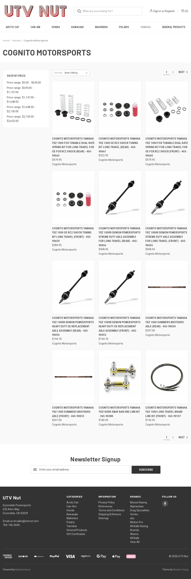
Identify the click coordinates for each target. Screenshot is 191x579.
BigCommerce (22, 569)
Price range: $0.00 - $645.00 (24, 82)
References (105, 506)
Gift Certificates (76, 533)
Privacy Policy (106, 502)
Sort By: (58, 72)
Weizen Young (180, 569)
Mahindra (101, 27)
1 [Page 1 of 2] (166, 72)
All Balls (134, 537)
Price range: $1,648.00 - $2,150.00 (21, 109)
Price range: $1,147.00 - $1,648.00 (21, 99)
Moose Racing (138, 502)
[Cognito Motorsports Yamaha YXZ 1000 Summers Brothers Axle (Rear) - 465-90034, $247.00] (166, 287)
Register (170, 11)
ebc (132, 518)
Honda (56, 27)
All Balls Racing (139, 525)
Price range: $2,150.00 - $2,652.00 (21, 119)
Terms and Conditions (111, 510)
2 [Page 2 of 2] (173, 72)
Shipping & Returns (109, 514)
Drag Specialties (139, 510)
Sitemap (103, 518)
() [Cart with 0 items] (184, 11)
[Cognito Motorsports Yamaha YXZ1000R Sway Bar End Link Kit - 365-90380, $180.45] (120, 377)
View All (135, 541)
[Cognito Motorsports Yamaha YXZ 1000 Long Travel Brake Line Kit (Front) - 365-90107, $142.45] (166, 377)
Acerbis (134, 529)
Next (183, 72)
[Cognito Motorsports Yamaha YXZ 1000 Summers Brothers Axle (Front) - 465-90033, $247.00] (73, 377)
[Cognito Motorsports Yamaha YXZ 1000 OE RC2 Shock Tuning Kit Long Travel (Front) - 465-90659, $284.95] (73, 197)
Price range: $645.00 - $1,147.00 (20, 90)
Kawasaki (77, 27)
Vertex (134, 514)
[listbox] (77, 73)
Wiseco (134, 533)
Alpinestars (137, 506)
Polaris (124, 27)
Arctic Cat (12, 27)
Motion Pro (136, 522)
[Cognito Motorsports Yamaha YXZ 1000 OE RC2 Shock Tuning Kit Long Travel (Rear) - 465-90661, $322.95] (120, 108)
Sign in (157, 11)
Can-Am (35, 27)
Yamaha (145, 27)
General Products (173, 27)
